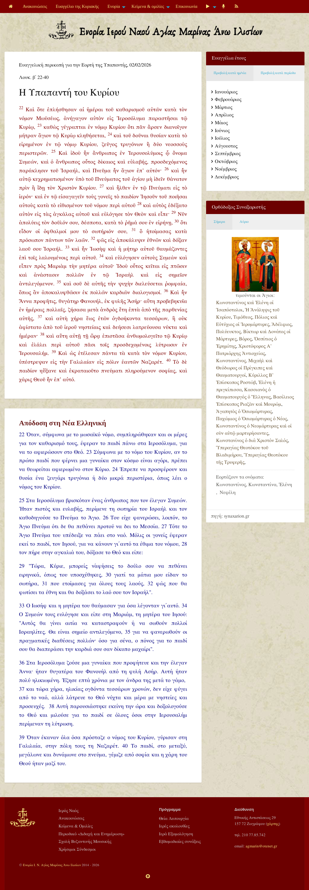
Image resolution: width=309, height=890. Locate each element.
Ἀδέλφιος (281, 324)
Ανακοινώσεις (35, 6)
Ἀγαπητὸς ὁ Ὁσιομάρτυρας (244, 411)
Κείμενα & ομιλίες (148, 6)
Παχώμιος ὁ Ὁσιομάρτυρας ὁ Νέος (251, 419)
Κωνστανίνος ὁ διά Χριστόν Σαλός (252, 440)
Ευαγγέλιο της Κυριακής (77, 6)
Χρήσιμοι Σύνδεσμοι (77, 849)
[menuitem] (11, 6)
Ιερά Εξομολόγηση (176, 834)
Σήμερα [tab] (219, 221)
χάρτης (273, 823)
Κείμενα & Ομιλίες (76, 826)
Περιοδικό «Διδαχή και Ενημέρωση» (91, 834)
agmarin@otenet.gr (261, 846)
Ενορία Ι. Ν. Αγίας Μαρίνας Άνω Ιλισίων (52, 865)
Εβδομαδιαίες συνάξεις (180, 841)
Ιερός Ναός (68, 810)
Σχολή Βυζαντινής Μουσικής (85, 841)
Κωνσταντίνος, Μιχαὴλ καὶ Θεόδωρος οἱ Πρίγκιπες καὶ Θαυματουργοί (244, 368)
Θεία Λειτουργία (174, 818)
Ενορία (113, 6)
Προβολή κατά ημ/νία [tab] (230, 73)
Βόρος (245, 339)
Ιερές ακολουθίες (174, 826)
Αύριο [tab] (244, 221)
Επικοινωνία (186, 6)
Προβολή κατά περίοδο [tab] (278, 73)
